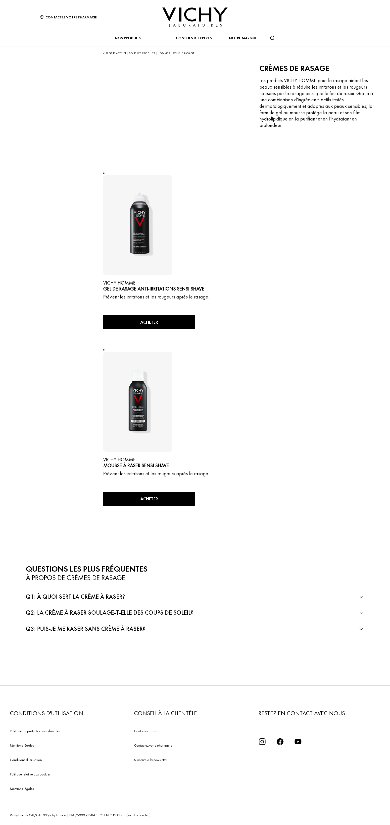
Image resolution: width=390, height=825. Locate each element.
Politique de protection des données (35, 731)
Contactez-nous (145, 731)
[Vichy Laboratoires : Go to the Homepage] (195, 17)
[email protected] (138, 815)
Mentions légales (22, 745)
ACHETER (149, 322)
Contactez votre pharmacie (153, 745)
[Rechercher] (272, 38)
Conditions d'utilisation (26, 760)
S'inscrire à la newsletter (150, 760)
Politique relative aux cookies (30, 774)
